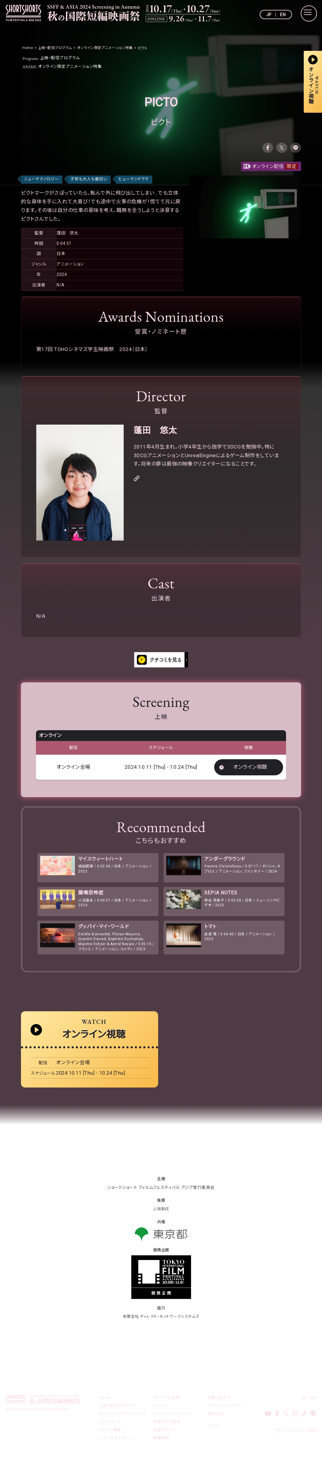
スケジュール (110, 1424)
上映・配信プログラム (51, 57)
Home (104, 1400)
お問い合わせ (219, 1400)
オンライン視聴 (250, 768)
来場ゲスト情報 (167, 1424)
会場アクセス (164, 1432)
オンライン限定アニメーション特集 (62, 66)
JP (269, 14)
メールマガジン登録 (299, 1433)
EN (282, 14)
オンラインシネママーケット (122, 1416)
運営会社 (216, 1416)
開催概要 (161, 1441)
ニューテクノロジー (41, 179)
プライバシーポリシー (226, 1408)
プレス (213, 1428)
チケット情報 (110, 1432)
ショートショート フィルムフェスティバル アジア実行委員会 (161, 1190)
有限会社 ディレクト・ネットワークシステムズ (161, 1319)
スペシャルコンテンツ (172, 1416)
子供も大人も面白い (88, 179)
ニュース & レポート (116, 1441)
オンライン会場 (166, 1400)
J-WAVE (161, 1212)
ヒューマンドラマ (134, 179)
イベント (160, 1408)
